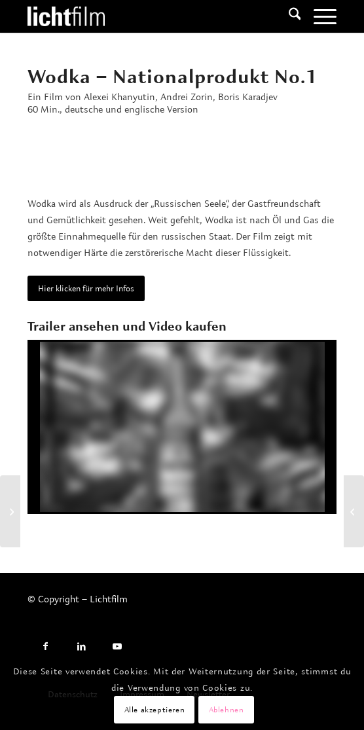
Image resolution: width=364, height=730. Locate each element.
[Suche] (288, 16)
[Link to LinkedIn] (82, 647)
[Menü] (318, 16)
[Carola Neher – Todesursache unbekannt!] (10, 511)
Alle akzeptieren (154, 709)
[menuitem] (288, 16)
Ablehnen (226, 709)
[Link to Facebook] (45, 647)
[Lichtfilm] (151, 16)
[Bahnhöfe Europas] (354, 511)
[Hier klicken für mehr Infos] (86, 288)
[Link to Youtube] (118, 647)
